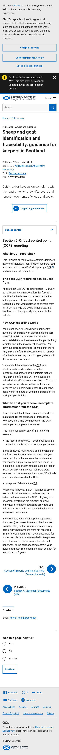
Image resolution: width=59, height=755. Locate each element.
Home (5, 118)
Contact (35, 707)
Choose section (29, 229)
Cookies (47, 707)
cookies (15, 5)
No (10, 651)
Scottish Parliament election (24, 77)
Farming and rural (17, 173)
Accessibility (9, 707)
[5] (53, 267)
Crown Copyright (11, 713)
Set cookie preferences (29, 65)
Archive (23, 707)
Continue (9, 669)
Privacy (50, 713)
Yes (11, 643)
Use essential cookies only (30, 57)
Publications (18, 118)
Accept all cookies (29, 47)
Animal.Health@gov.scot (23, 617)
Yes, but (13, 658)
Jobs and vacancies (33, 713)
